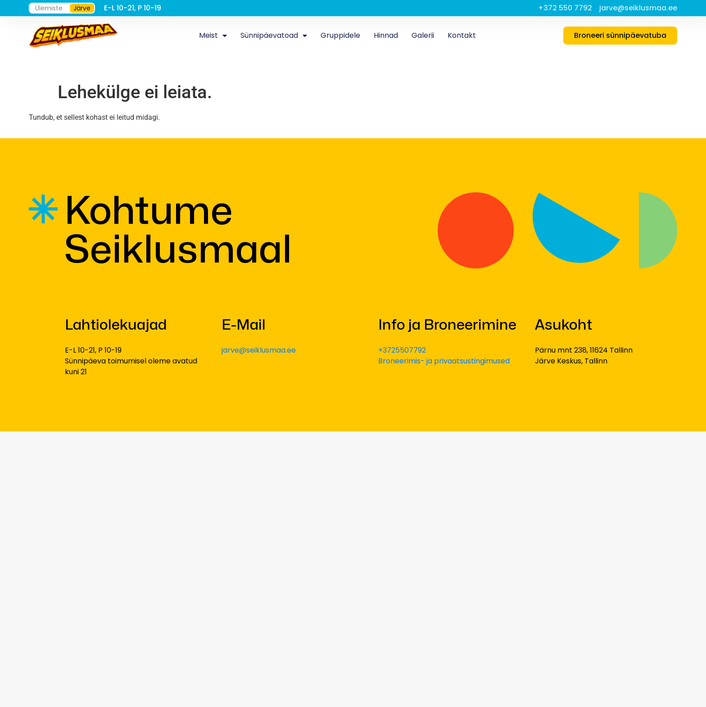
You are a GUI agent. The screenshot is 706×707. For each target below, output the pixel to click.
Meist (213, 35)
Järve (82, 8)
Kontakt (462, 35)
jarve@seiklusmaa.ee (259, 350)
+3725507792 (402, 350)
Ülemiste (49, 8)
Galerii (423, 35)
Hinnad (386, 35)
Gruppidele (340, 35)
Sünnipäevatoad (273, 35)
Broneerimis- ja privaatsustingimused (444, 361)
